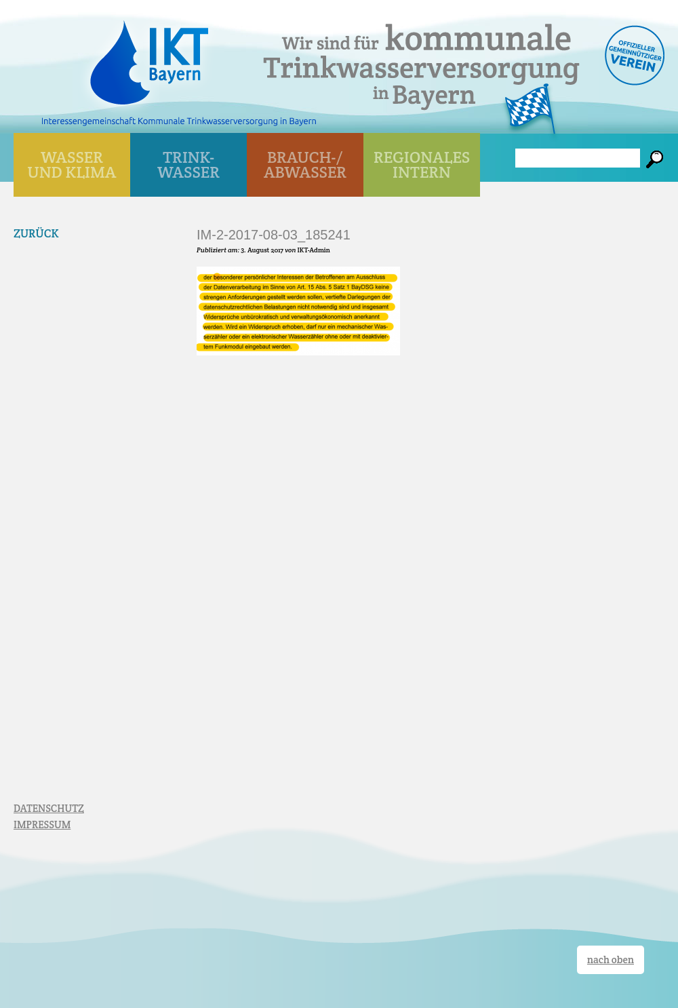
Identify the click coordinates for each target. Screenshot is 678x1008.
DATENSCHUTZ (49, 808)
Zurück (36, 233)
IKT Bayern (149, 55)
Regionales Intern (422, 164)
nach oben (610, 959)
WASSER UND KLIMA (72, 164)
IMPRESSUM (42, 824)
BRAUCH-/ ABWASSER (305, 164)
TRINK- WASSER (188, 164)
